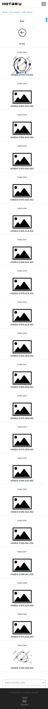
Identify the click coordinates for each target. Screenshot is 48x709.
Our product (15, 12)
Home (5, 12)
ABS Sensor (27, 12)
